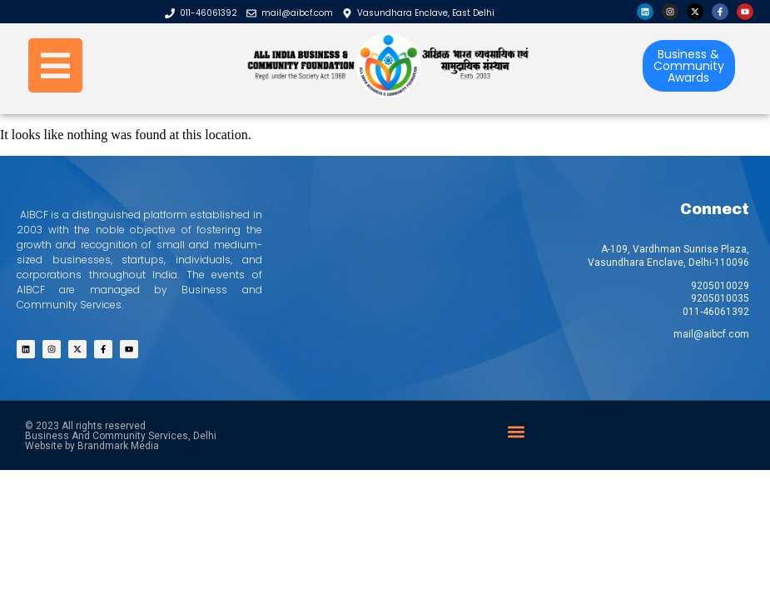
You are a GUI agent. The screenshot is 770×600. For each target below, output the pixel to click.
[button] (515, 431)
